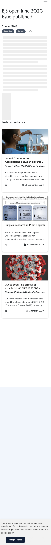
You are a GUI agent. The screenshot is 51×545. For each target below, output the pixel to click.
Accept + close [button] (15, 539)
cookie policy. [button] (7, 532)
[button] (3, 540)
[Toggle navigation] (45, 3)
